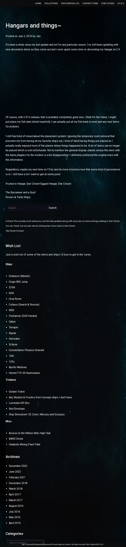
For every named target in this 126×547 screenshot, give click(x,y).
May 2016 (14, 517)
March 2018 (15, 488)
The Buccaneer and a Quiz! (21, 192)
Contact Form (90, 3)
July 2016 (14, 511)
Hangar (21, 183)
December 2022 (18, 465)
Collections (51, 3)
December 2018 (18, 483)
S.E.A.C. (121, 3)
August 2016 (16, 505)
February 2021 (17, 477)
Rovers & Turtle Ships (18, 197)
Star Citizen (107, 3)
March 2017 (15, 500)
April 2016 (15, 523)
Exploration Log (70, 3)
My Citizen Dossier (15, 231)
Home (38, 3)
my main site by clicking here (37, 226)
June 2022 (15, 471)
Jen (38, 36)
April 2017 (15, 494)
